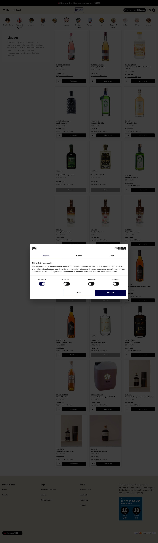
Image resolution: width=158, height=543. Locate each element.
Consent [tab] (46, 256)
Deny (79, 293)
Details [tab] (79, 256)
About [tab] (112, 256)
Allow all (110, 293)
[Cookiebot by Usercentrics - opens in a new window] (116, 248)
